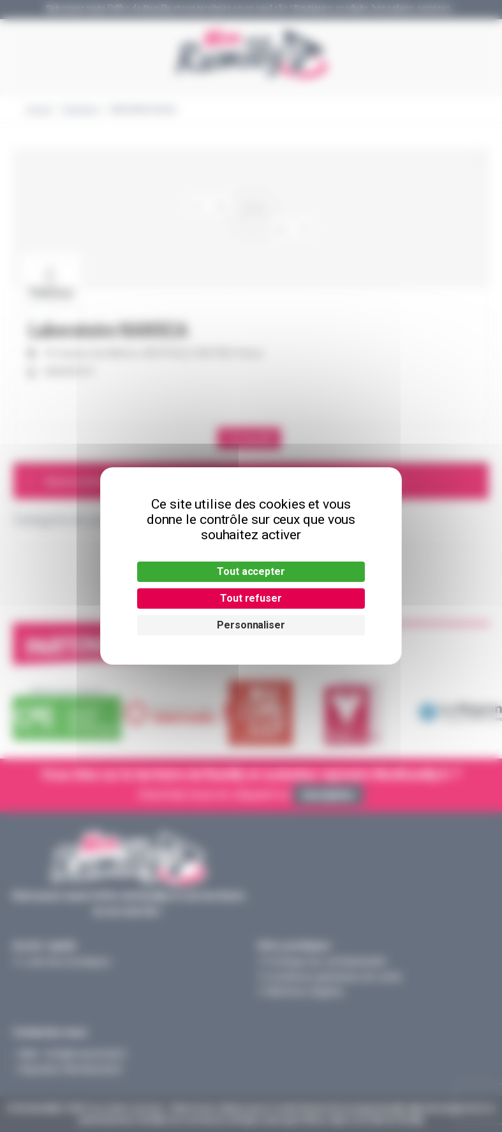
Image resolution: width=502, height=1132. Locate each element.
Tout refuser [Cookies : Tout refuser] (251, 598)
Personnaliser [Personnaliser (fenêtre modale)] (251, 625)
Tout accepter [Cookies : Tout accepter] (251, 571)
